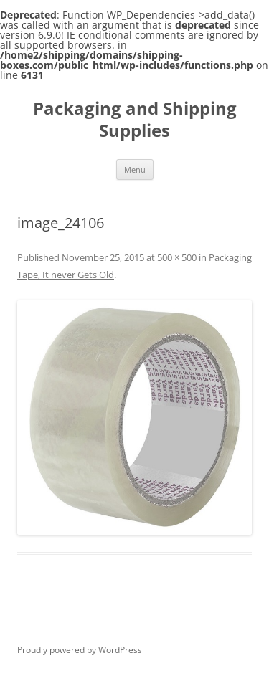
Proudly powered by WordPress (79, 650)
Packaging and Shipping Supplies (135, 119)
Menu (135, 169)
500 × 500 (177, 257)
